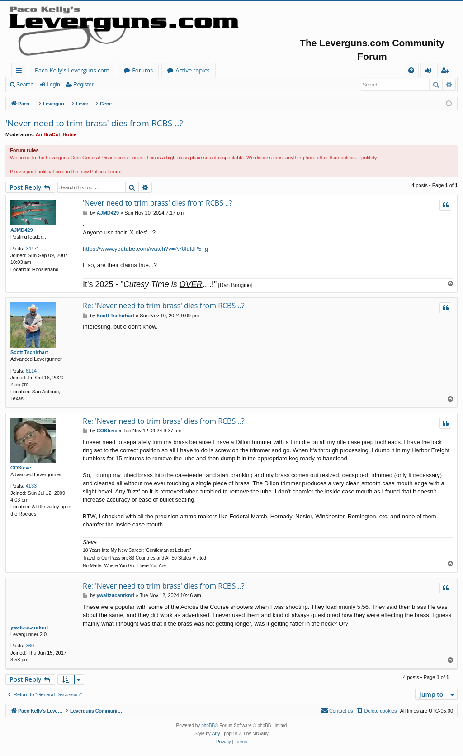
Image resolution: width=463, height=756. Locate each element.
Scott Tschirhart (29, 352)
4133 (31, 485)
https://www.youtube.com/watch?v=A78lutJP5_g (145, 248)
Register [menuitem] (447, 71)
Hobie (70, 134)
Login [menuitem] (430, 71)
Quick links (20, 71)
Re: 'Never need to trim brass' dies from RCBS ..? (164, 305)
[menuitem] (411, 70)
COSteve (20, 467)
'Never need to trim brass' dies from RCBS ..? (94, 123)
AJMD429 (21, 230)
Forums (142, 70)
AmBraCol (48, 134)
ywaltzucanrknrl (29, 627)
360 (30, 645)
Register (83, 84)
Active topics (192, 70)
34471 (33, 248)
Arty (216, 733)
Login (53, 84)
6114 (31, 370)
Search (24, 84)
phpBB (208, 725)
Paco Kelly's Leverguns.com (72, 70)
